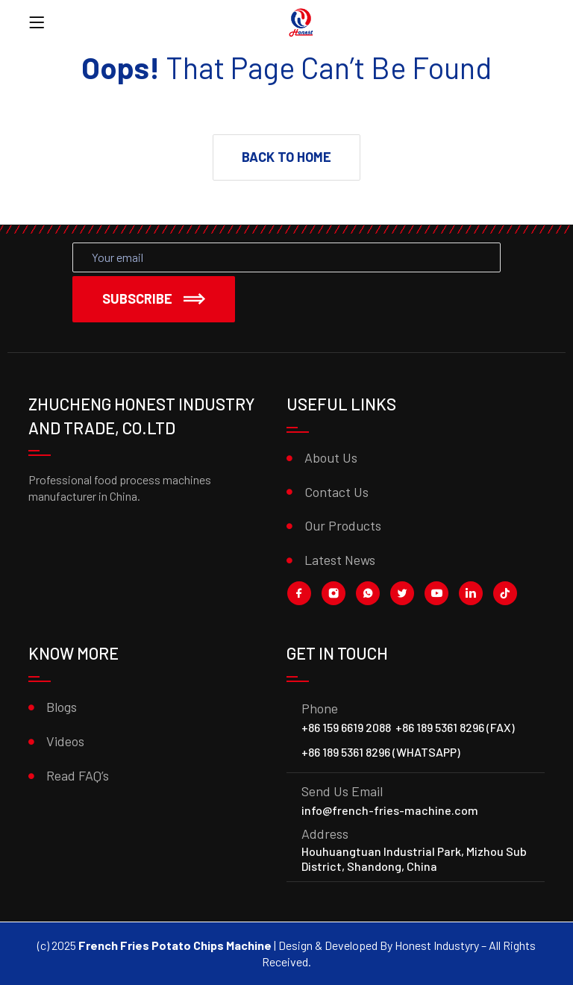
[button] (286, 157)
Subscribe (153, 298)
